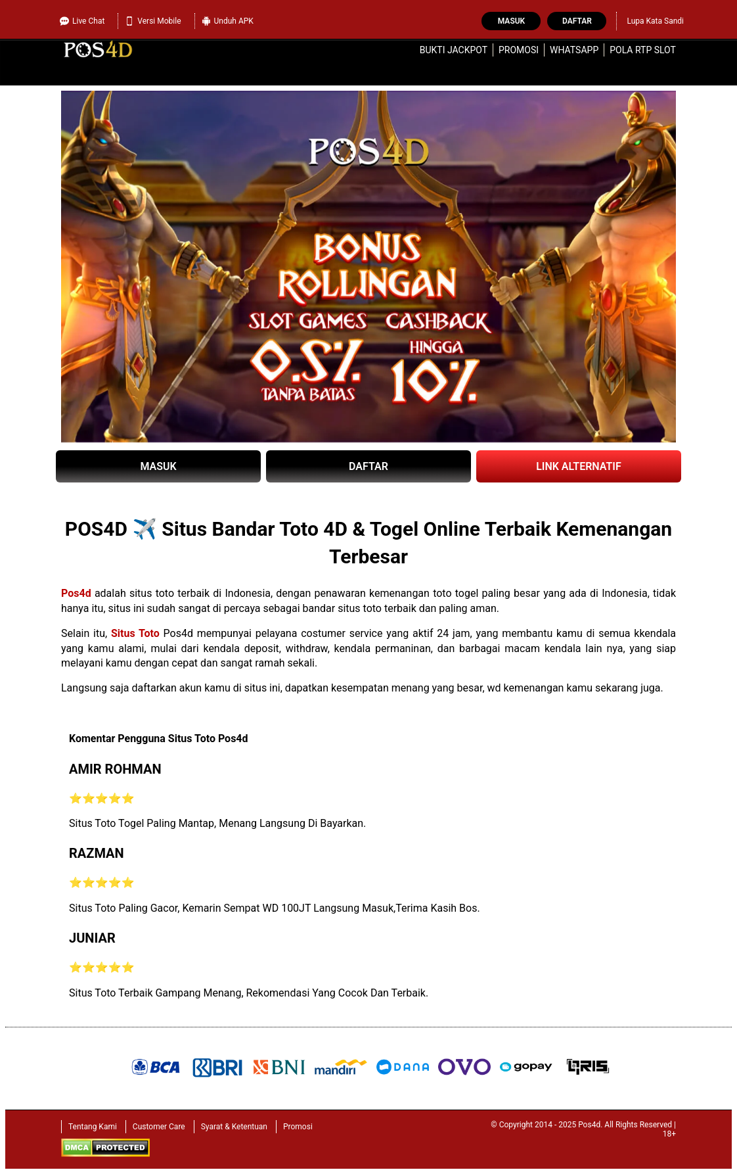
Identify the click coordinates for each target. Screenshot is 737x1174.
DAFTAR (368, 466)
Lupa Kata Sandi (655, 21)
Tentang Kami (92, 1126)
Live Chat (82, 21)
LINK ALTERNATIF (578, 466)
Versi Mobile (153, 21)
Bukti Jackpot (453, 50)
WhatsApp (574, 50)
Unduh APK (228, 21)
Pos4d (76, 593)
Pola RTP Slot (643, 50)
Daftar (577, 21)
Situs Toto (135, 633)
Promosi (519, 50)
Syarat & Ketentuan (234, 1126)
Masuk (511, 21)
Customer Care (159, 1126)
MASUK (158, 466)
